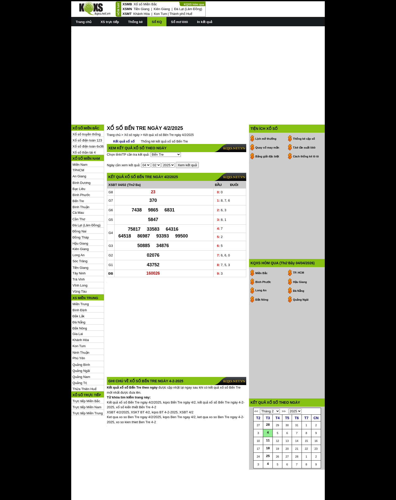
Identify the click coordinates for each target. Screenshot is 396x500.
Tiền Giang (142, 9)
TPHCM (78, 147)
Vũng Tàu (79, 269)
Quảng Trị (79, 360)
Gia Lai (77, 311)
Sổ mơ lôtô (179, 22)
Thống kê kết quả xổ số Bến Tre (164, 119)
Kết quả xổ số (124, 119)
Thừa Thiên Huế (84, 366)
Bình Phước (81, 172)
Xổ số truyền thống (86, 111)
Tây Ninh (79, 250)
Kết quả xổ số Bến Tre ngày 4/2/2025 (168, 112)
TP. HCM (298, 227)
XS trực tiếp (110, 22)
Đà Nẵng (78, 299)
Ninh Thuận (80, 330)
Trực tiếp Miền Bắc (86, 378)
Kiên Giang (162, 9)
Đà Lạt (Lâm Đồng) (188, 9)
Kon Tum (160, 14)
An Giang (79, 153)
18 (267, 461)
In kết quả (204, 22)
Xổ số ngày (132, 112)
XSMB (127, 4)
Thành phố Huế (180, 14)
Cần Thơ (78, 196)
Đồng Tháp (80, 215)
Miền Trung (80, 281)
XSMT (127, 14)
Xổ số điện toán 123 (87, 118)
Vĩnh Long (79, 263)
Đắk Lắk (78, 293)
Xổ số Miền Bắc (145, 4)
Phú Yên (78, 335)
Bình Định (79, 287)
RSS (321, 495)
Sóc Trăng (79, 238)
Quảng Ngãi (81, 348)
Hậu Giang (80, 221)
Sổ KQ (157, 22)
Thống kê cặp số (304, 115)
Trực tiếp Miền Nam (86, 384)
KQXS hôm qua (194, 4)
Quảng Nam (81, 354)
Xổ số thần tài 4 (84, 130)
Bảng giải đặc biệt (267, 133)
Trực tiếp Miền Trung (87, 390)
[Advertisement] (198, 66)
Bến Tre (78, 178)
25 (267, 468)
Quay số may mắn (267, 124)
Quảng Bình (81, 342)
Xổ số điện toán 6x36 (88, 124)
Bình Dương (81, 160)
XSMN (127, 9)
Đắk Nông (79, 305)
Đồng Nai (79, 208)
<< (256, 424)
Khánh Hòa (141, 14)
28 (267, 437)
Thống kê (135, 22)
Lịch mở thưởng (265, 115)
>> (284, 424)
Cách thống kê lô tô (306, 133)
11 (267, 453)
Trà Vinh (78, 256)
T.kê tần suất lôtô (304, 124)
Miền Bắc (261, 227)
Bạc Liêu (78, 166)
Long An (78, 232)
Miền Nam (79, 142)
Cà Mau (78, 190)
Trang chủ (83, 22)
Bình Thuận (80, 184)
